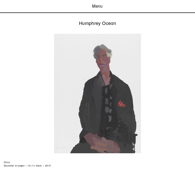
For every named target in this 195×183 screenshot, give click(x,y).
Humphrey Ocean (97, 23)
